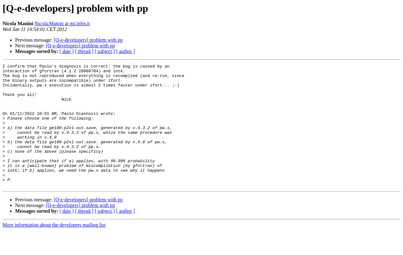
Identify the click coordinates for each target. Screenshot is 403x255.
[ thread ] (84, 51)
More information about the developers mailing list (54, 249)
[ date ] (67, 51)
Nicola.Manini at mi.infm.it (62, 23)
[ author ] (125, 51)
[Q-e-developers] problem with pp (88, 40)
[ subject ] (105, 51)
